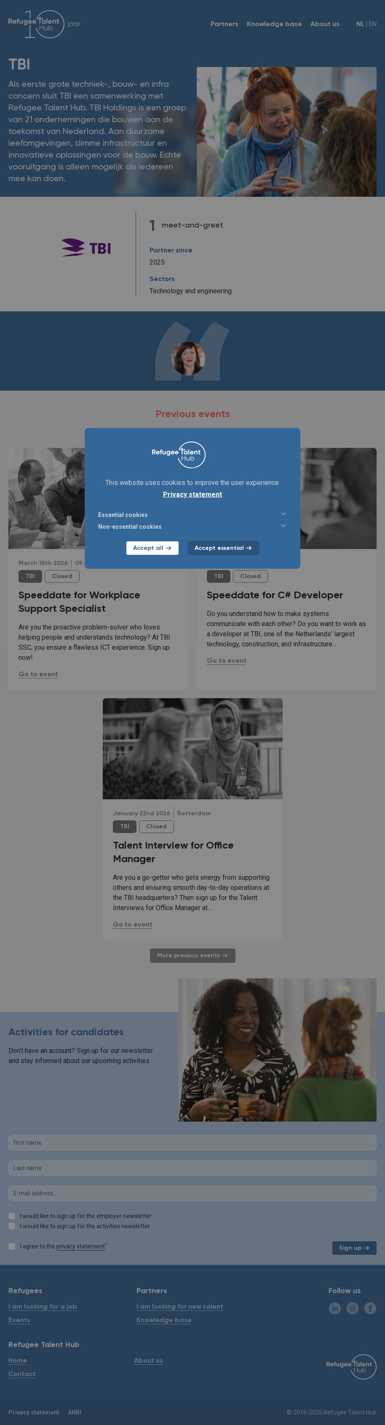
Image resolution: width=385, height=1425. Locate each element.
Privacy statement (192, 494)
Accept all (152, 548)
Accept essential (223, 548)
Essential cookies (192, 514)
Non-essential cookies (192, 526)
